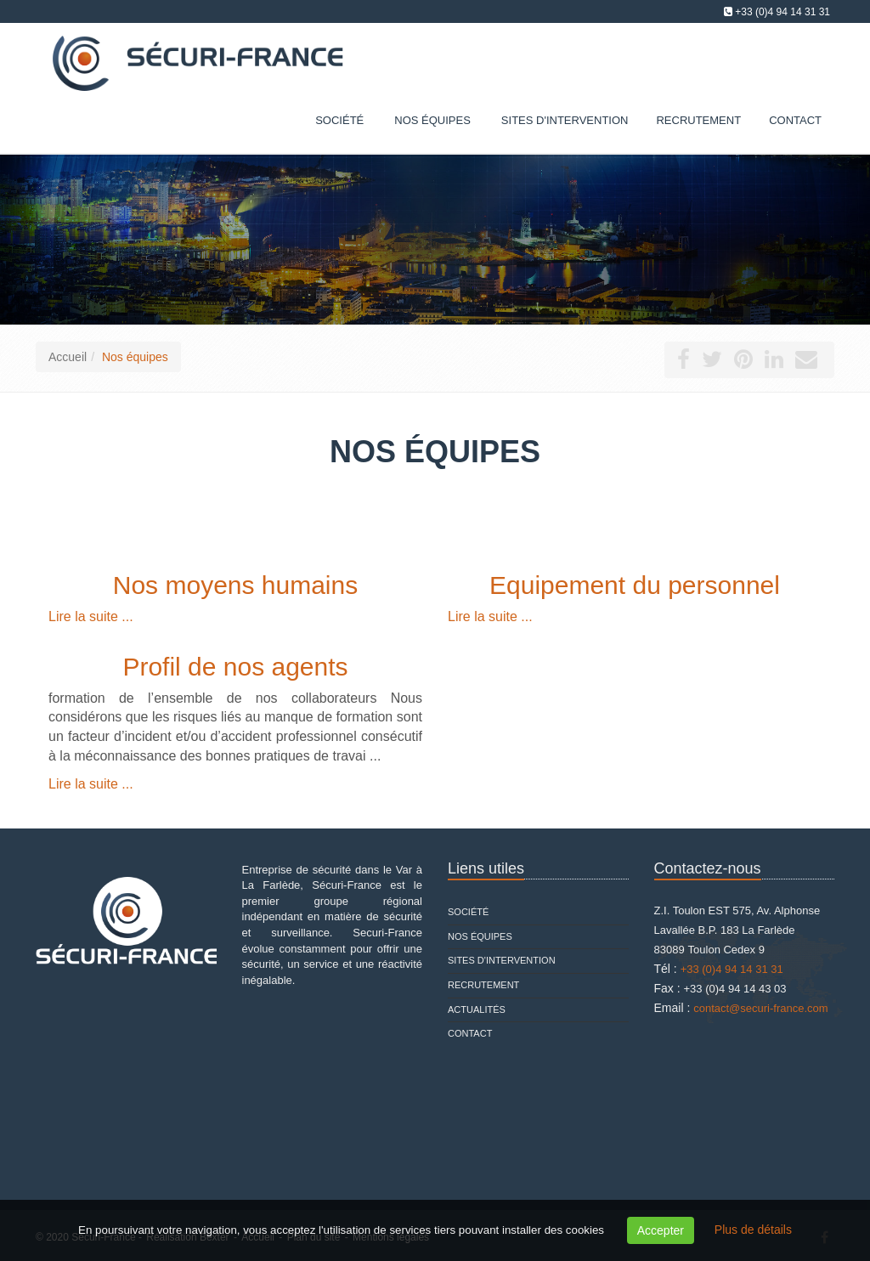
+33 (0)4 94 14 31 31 (782, 12)
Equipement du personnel (634, 585)
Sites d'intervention (502, 960)
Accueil (67, 357)
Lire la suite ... (90, 616)
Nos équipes (432, 120)
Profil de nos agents (234, 667)
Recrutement (483, 985)
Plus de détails (753, 1229)
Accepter (660, 1230)
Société (339, 120)
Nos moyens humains (235, 585)
